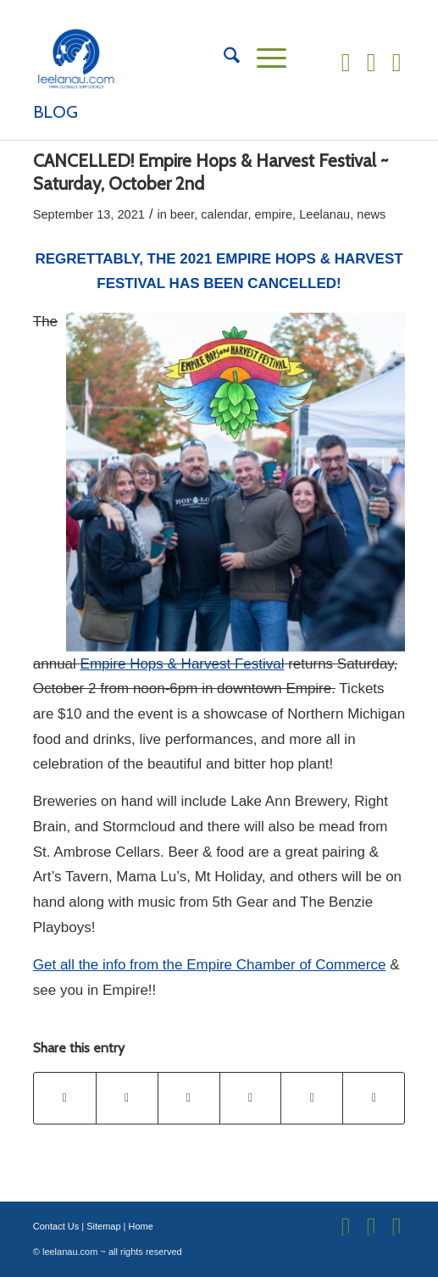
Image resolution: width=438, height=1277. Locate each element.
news (371, 214)
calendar (224, 214)
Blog (55, 112)
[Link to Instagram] (371, 62)
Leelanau (324, 214)
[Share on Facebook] (65, 1098)
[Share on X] (127, 1098)
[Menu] (263, 58)
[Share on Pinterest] (188, 1098)
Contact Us (56, 1226)
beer (182, 214)
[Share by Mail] (373, 1098)
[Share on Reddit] (311, 1098)
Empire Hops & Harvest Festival (182, 664)
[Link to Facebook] (345, 62)
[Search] (223, 58)
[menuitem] (223, 58)
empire (274, 214)
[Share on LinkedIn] (250, 1098)
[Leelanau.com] (182, 58)
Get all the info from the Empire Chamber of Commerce (209, 965)
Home (141, 1226)
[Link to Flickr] (396, 62)
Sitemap (103, 1226)
